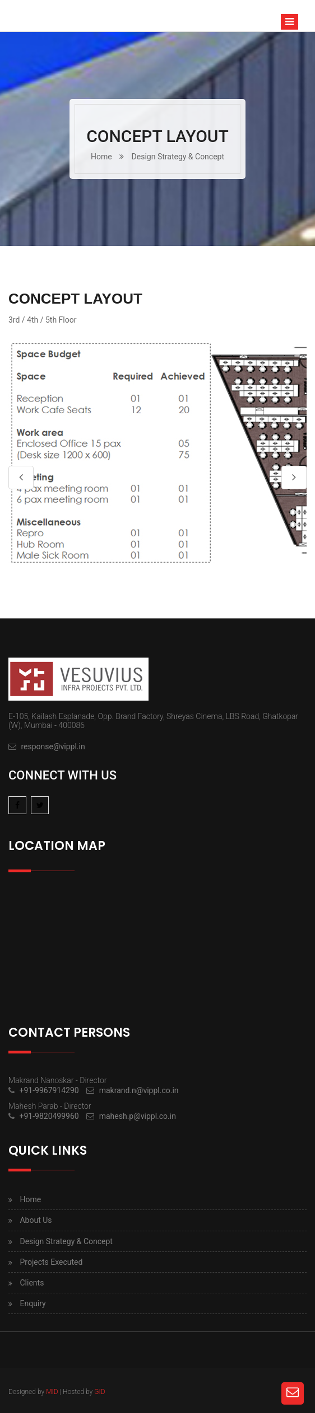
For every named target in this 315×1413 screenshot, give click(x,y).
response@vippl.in (53, 746)
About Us (36, 1220)
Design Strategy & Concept (178, 156)
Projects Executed (51, 1262)
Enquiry (32, 1303)
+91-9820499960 (48, 1116)
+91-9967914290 (48, 1090)
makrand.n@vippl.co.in (139, 1090)
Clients (32, 1282)
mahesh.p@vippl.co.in (137, 1116)
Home (101, 156)
